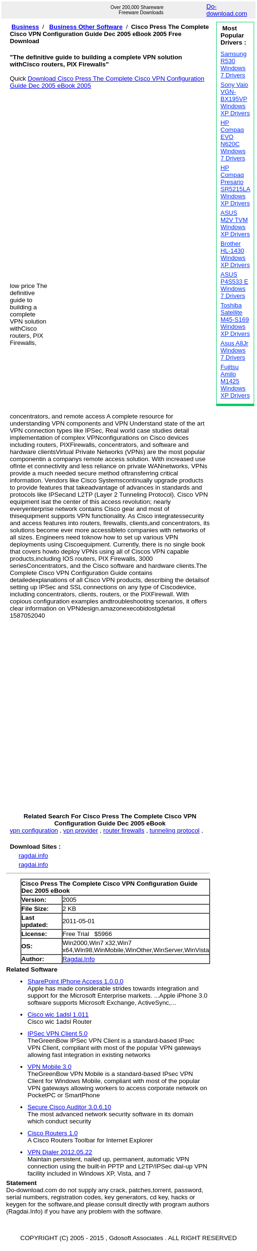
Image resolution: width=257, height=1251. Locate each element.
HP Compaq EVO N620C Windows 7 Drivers (233, 140)
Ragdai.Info (79, 959)
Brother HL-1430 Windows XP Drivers (235, 254)
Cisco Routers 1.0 (53, 1133)
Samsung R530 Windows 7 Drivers (233, 64)
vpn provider (80, 830)
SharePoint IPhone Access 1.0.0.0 (75, 981)
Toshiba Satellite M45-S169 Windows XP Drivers (235, 319)
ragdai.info (33, 855)
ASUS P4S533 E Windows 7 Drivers (234, 285)
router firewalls (124, 830)
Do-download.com (226, 10)
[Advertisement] (89, 178)
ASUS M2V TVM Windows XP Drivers (235, 223)
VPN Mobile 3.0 (50, 1066)
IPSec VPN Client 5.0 (58, 1033)
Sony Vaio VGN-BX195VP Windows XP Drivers (235, 99)
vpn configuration (34, 830)
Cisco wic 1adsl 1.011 (58, 1014)
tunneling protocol (175, 830)
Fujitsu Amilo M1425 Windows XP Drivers (235, 381)
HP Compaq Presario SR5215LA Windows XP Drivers (235, 185)
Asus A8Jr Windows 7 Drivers (234, 350)
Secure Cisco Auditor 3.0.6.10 (69, 1107)
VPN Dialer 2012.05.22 (60, 1152)
